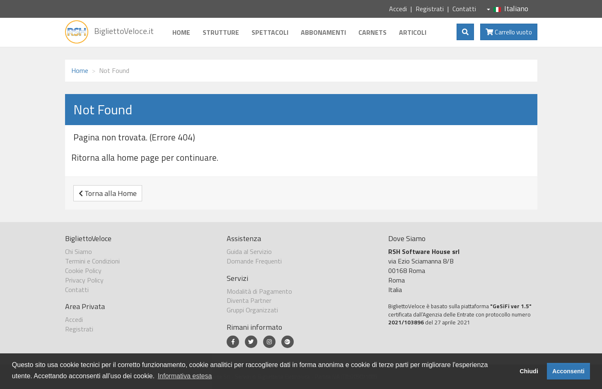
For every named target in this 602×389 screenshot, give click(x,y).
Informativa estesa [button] (185, 375)
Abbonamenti (323, 32)
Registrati (430, 9)
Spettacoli (269, 32)
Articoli (412, 32)
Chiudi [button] (529, 371)
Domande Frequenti (254, 261)
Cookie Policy (83, 270)
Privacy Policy (84, 280)
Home (181, 32)
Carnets (372, 32)
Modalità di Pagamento (259, 291)
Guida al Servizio (249, 251)
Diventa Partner (249, 300)
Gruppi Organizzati (252, 310)
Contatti (464, 9)
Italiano (507, 8)
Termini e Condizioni (92, 261)
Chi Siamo (78, 251)
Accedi (398, 9)
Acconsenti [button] (568, 371)
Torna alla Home (108, 193)
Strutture (221, 32)
